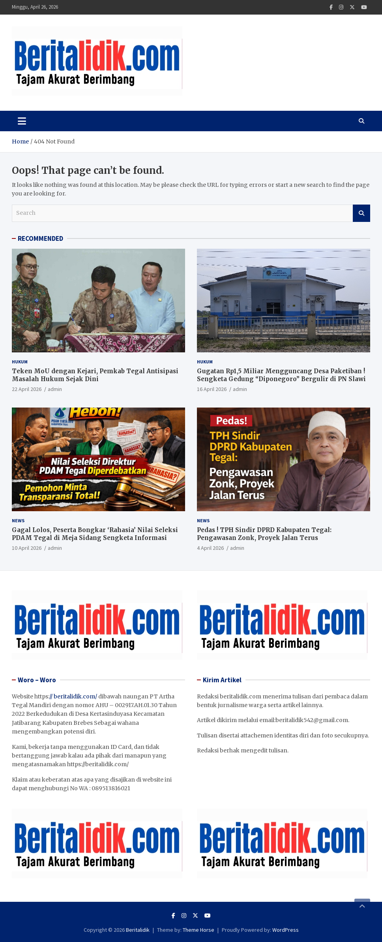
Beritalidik (138, 929)
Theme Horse (198, 929)
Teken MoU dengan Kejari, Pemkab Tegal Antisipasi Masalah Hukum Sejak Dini (95, 375)
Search (361, 213)
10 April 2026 (26, 547)
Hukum (20, 362)
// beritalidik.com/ (73, 696)
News (18, 520)
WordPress (285, 929)
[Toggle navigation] (22, 121)
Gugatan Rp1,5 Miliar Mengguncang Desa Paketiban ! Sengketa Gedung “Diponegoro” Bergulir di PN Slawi (281, 375)
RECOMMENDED (40, 238)
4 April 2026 (210, 547)
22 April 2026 (26, 389)
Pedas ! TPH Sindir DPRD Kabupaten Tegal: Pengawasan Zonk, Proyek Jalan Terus (264, 534)
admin (55, 389)
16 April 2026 (212, 389)
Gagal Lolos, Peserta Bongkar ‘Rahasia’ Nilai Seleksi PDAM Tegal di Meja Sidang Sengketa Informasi (95, 534)
